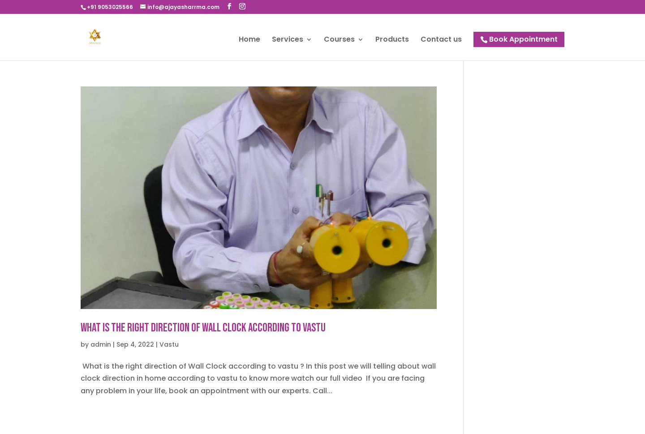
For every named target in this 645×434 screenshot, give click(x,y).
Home (249, 40)
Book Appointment (523, 39)
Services (287, 40)
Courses (339, 40)
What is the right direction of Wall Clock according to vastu (203, 328)
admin (100, 344)
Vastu (169, 344)
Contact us (441, 40)
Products (392, 40)
